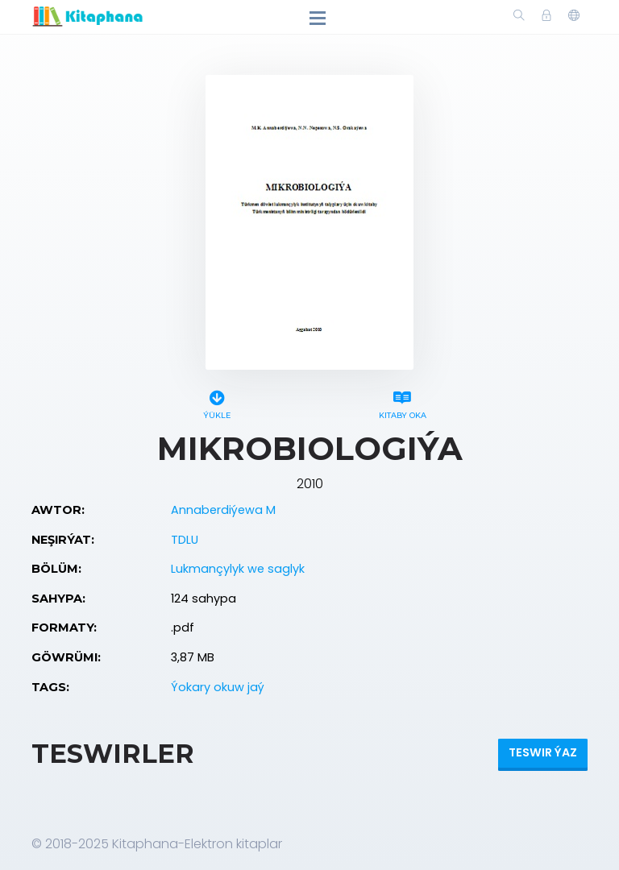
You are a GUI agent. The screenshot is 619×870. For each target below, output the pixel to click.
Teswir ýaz (543, 752)
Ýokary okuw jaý (217, 687)
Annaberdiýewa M (223, 510)
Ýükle (216, 402)
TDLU (184, 540)
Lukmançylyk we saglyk (238, 569)
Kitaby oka (402, 402)
